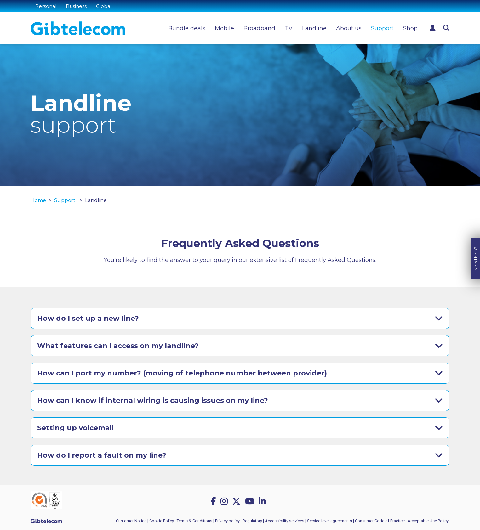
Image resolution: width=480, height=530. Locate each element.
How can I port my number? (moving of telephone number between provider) (182, 373)
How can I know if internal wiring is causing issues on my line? (152, 400)
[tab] (240, 318)
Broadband (259, 28)
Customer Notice (131, 520)
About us (349, 28)
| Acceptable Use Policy (427, 520)
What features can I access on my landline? (118, 345)
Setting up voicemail (75, 428)
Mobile (224, 28)
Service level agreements (329, 520)
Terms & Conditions (194, 520)
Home (38, 200)
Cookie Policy (161, 520)
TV (289, 28)
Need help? (475, 257)
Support (382, 28)
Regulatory (252, 520)
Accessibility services (284, 520)
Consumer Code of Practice (380, 520)
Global (103, 6)
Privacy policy (227, 520)
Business (76, 6)
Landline (314, 28)
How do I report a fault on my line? (101, 455)
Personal (45, 6)
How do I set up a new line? (88, 318)
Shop (410, 28)
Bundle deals (186, 28)
